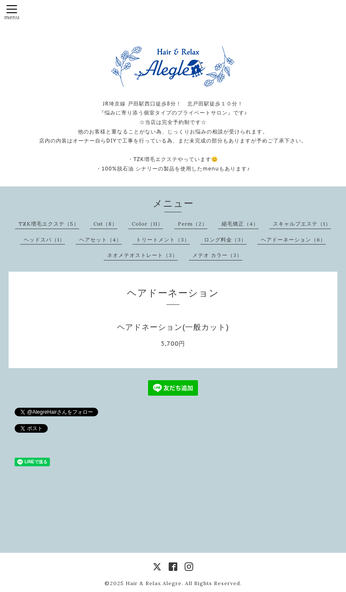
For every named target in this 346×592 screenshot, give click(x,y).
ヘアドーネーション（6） (293, 239)
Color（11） (147, 223)
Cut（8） (105, 223)
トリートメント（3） (163, 239)
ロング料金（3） (225, 239)
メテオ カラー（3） (217, 255)
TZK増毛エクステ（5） (49, 223)
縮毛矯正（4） (240, 223)
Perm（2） (192, 223)
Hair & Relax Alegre (154, 583)
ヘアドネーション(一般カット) (173, 327)
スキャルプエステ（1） (302, 223)
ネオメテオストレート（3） (142, 255)
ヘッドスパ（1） (44, 239)
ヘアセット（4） (100, 239)
